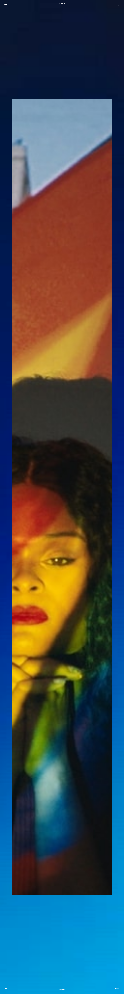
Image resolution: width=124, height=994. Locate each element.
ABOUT (6, 989)
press (117, 989)
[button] (118, 5)
